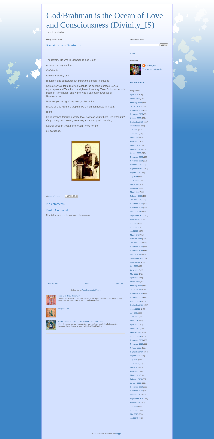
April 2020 (134, 371)
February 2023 (136, 239)
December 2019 (136, 387)
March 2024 (135, 192)
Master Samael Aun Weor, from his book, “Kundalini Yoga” (80, 321)
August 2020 (135, 356)
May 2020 (134, 367)
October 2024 (135, 165)
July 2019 (134, 406)
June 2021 (134, 317)
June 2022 (134, 270)
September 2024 (136, 169)
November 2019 (136, 391)
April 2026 (134, 95)
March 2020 (135, 375)
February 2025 (136, 149)
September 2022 (136, 258)
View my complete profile (152, 69)
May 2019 (134, 414)
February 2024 (136, 196)
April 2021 (134, 324)
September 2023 (136, 215)
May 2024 (134, 184)
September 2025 (136, 122)
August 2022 (135, 262)
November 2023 (136, 208)
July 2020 (134, 360)
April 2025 (134, 141)
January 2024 (135, 200)
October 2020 (135, 348)
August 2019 (135, 402)
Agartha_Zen (150, 66)
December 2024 (136, 157)
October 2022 (135, 254)
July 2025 (134, 130)
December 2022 (136, 247)
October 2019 (135, 395)
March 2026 (135, 99)
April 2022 (134, 278)
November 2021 (136, 297)
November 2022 (136, 250)
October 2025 (135, 118)
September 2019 (136, 399)
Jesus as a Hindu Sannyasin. (68, 296)
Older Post (119, 284)
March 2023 (135, 235)
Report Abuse (137, 82)
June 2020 (134, 363)
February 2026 (136, 103)
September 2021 (136, 305)
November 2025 (136, 114)
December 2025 (136, 110)
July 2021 (134, 313)
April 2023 (134, 231)
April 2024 (134, 188)
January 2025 (135, 153)
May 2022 (134, 274)
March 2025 (135, 145)
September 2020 (136, 352)
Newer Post (52, 284)
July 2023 (134, 223)
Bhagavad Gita (63, 309)
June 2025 (134, 134)
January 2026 (135, 106)
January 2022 (135, 289)
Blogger (118, 434)
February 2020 (136, 379)
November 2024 (136, 161)
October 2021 (135, 301)
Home (86, 284)
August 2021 (135, 309)
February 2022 (136, 285)
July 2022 (134, 266)
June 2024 (134, 180)
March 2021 (135, 328)
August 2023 (135, 219)
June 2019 (134, 410)
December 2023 (136, 204)
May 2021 (134, 321)
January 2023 (135, 243)
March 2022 (135, 282)
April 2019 (134, 418)
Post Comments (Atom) (91, 290)
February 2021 (136, 332)
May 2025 (134, 138)
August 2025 (135, 126)
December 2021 (136, 293)
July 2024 (134, 176)
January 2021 (135, 336)
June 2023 (134, 227)
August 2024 (135, 173)
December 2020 (136, 340)
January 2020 (135, 383)
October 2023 (135, 212)
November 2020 (136, 344)
